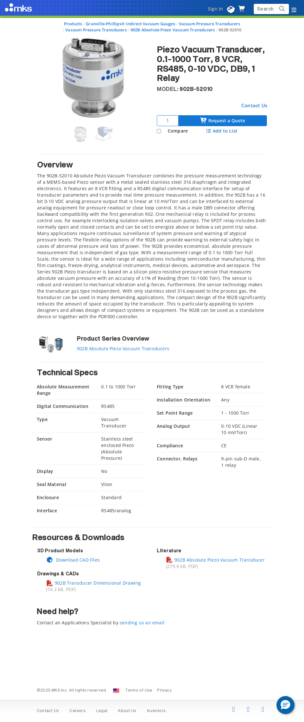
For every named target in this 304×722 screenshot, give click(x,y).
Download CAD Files (73, 560)
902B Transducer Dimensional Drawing (93, 583)
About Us (127, 711)
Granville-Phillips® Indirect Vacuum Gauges (130, 24)
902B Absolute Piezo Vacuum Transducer (215, 560)
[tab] (152, 239)
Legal (101, 711)
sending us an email (142, 623)
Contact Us (254, 105)
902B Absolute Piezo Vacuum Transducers (173, 30)
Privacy (164, 691)
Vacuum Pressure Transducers (209, 24)
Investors (156, 711)
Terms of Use (139, 691)
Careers (77, 711)
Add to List (221, 131)
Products (73, 24)
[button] (285, 705)
